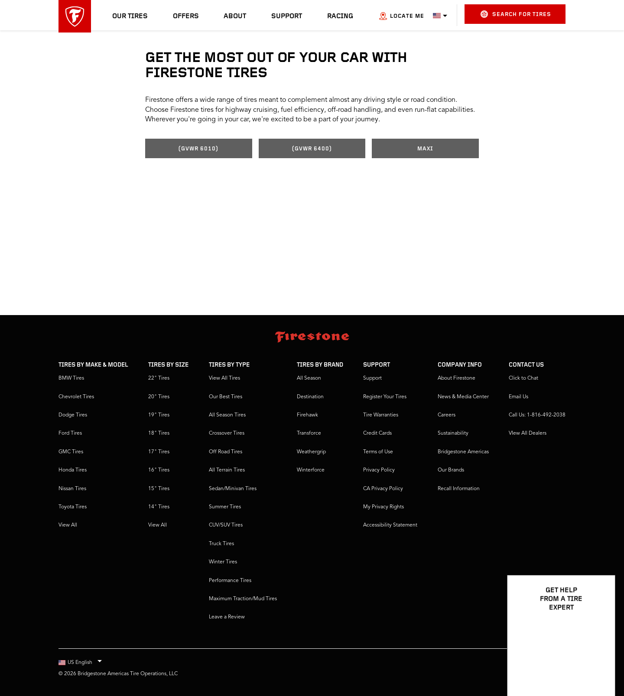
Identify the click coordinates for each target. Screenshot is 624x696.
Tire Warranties (380, 415)
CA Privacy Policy (383, 488)
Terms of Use (378, 452)
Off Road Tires (225, 452)
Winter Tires (223, 562)
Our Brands (451, 470)
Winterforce (311, 470)
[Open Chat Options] (599, 664)
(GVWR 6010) (198, 149)
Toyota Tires (72, 507)
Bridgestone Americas (463, 452)
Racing (340, 16)
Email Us (518, 397)
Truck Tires (221, 543)
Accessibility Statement (390, 525)
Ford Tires (70, 433)
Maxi (425, 149)
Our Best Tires (225, 397)
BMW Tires (71, 378)
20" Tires (158, 397)
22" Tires (158, 378)
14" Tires (158, 507)
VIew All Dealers (527, 433)
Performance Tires (230, 580)
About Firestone (456, 378)
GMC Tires (70, 452)
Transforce (309, 433)
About (235, 16)
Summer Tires (225, 507)
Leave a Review (227, 617)
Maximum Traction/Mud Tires (243, 599)
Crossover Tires (226, 433)
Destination (310, 397)
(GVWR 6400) (312, 149)
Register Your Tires (384, 397)
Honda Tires (72, 470)
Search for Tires (516, 14)
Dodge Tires (72, 415)
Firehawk (307, 415)
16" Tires (158, 470)
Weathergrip (311, 452)
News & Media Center (463, 397)
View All (67, 525)
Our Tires (130, 16)
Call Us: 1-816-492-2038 (537, 415)
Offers (186, 16)
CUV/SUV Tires (226, 525)
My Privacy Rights (383, 507)
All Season (309, 378)
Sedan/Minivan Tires (233, 488)
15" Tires (158, 488)
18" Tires (158, 433)
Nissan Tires (72, 488)
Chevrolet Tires (76, 397)
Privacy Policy (379, 470)
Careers (446, 415)
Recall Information (459, 488)
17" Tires (158, 452)
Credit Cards (377, 433)
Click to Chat (523, 378)
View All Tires (224, 378)
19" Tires (158, 415)
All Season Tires (227, 415)
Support (286, 16)
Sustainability (453, 433)
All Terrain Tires (227, 470)
